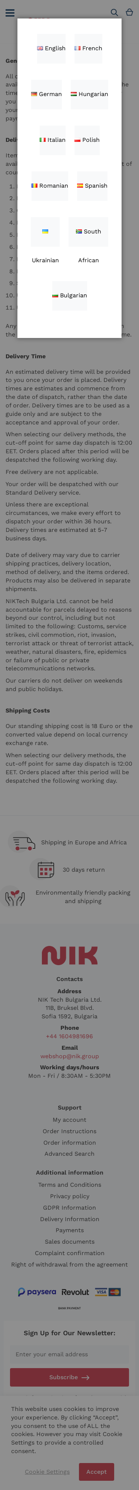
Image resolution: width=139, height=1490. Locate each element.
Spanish (92, 185)
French (88, 48)
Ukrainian (45, 238)
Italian (53, 139)
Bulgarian (69, 295)
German (46, 94)
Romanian (50, 185)
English (51, 48)
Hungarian (89, 94)
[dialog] (69, 745)
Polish (87, 139)
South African (88, 237)
